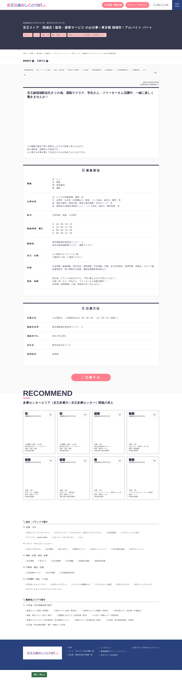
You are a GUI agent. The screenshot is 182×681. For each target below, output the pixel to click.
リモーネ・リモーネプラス (62, 537)
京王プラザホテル (33, 549)
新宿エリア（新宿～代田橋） (37, 611)
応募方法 (42, 61)
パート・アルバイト (137, 5)
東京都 (39, 53)
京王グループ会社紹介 (108, 655)
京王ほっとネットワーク (35, 584)
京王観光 (49, 549)
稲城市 (47, 53)
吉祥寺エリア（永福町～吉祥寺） (95, 611)
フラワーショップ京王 (129, 533)
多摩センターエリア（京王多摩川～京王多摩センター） (47, 620)
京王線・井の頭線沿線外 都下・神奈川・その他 (45, 625)
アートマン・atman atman (36, 537)
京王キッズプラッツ (58, 584)
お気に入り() (160, 5)
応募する (91, 377)
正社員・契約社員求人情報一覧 (79, 655)
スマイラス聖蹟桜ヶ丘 (80, 584)
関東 (32, 53)
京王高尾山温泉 (118, 549)
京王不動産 (50, 573)
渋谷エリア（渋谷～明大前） (65, 611)
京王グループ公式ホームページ (145, 648)
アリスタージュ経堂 (103, 584)
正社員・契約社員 (113, 5)
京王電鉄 (29, 561)
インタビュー (105, 648)
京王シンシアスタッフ (142, 584)
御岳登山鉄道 (99, 561)
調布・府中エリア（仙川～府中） (39, 615)
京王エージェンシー (98, 549)
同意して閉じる (39, 675)
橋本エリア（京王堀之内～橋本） (88, 620)
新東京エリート (79, 549)
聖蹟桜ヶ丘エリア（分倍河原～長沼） (72, 615)
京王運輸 (69, 561)
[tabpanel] (91, 121)
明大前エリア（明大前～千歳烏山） (128, 611)
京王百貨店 (111, 533)
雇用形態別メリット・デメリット (113, 651)
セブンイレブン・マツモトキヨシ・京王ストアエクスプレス (77, 533)
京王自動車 (55, 561)
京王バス (42, 561)
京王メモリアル (122, 584)
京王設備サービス (33, 573)
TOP (25, 53)
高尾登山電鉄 (83, 561)
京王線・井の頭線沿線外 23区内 (120, 620)
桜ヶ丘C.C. (62, 549)
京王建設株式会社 (67, 573)
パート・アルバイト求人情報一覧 (80, 651)
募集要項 (28, 61)
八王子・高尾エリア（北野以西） (106, 615)
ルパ (80, 537)
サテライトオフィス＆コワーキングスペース (43, 589)
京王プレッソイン (136, 549)
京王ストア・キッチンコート (37, 533)
